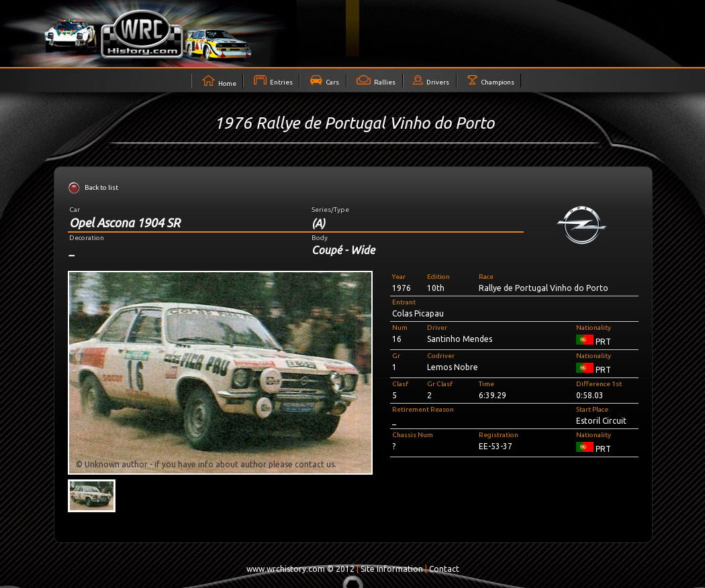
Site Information (392, 569)
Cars (324, 80)
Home (219, 81)
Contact (444, 569)
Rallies (376, 80)
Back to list (101, 187)
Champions (490, 80)
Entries (273, 80)
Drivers (431, 80)
